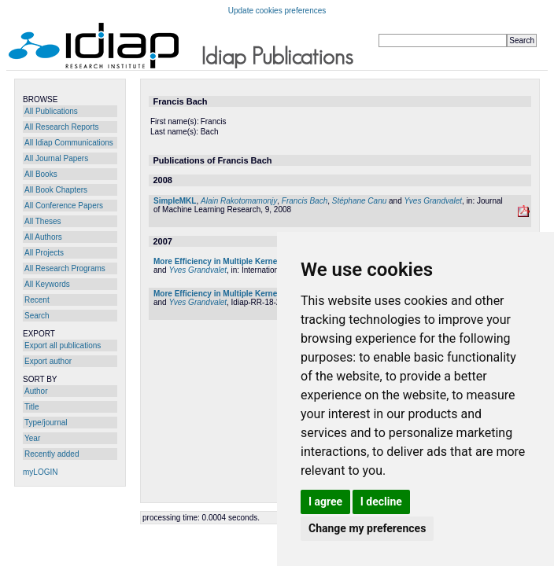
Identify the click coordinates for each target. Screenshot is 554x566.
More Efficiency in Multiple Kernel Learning (234, 261)
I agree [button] (325, 501)
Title (31, 406)
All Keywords (47, 284)
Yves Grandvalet (433, 201)
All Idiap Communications (68, 142)
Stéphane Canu (359, 201)
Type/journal (45, 422)
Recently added (51, 454)
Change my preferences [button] (367, 528)
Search (37, 315)
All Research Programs (64, 268)
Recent (37, 300)
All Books (40, 174)
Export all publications (62, 345)
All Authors (43, 237)
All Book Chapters (55, 190)
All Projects (44, 252)
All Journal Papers (56, 158)
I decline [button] (381, 501)
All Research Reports (61, 127)
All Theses (42, 221)
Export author (48, 361)
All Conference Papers (63, 205)
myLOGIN (40, 472)
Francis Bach (304, 201)
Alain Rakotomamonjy (239, 201)
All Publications (51, 111)
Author (35, 391)
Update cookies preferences (277, 10)
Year (32, 438)
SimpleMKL (174, 201)
